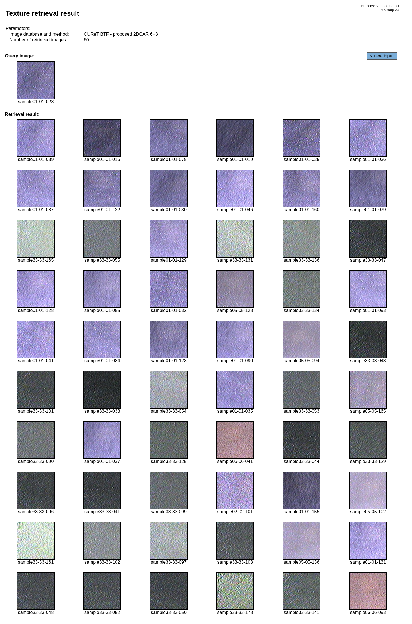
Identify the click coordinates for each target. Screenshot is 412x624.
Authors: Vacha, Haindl (380, 6)
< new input (381, 55)
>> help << (390, 10)
